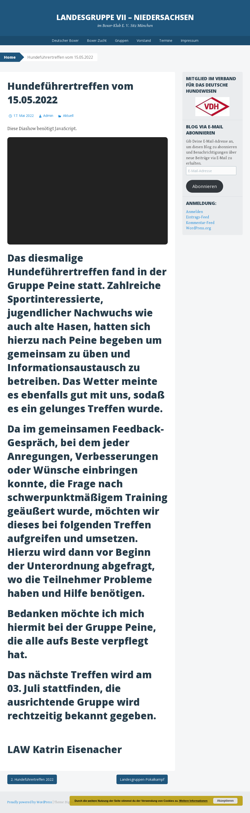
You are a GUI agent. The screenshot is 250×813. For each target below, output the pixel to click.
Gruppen (121, 40)
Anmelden (194, 212)
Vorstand (144, 40)
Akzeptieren (225, 800)
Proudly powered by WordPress (29, 802)
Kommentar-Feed (200, 223)
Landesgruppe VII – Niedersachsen (125, 17)
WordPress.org (198, 228)
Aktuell (68, 115)
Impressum (189, 40)
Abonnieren (204, 186)
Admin (48, 115)
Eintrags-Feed (197, 217)
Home (10, 57)
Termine (165, 40)
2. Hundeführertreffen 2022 (32, 779)
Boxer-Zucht (97, 40)
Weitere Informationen (193, 800)
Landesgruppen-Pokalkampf (142, 779)
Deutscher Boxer (65, 40)
